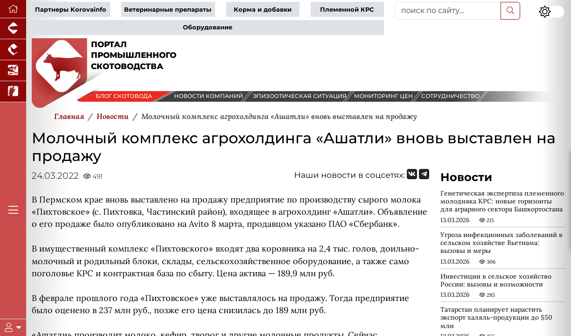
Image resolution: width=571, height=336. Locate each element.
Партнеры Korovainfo (70, 9)
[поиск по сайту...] (448, 11)
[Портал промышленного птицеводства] (13, 49)
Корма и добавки (263, 9)
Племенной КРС (347, 9)
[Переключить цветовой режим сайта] (551, 11)
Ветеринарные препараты (167, 9)
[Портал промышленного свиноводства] (13, 28)
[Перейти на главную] (13, 9)
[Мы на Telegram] (424, 174)
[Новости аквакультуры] (13, 70)
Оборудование (207, 27)
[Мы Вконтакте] (412, 174)
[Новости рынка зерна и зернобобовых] (13, 91)
